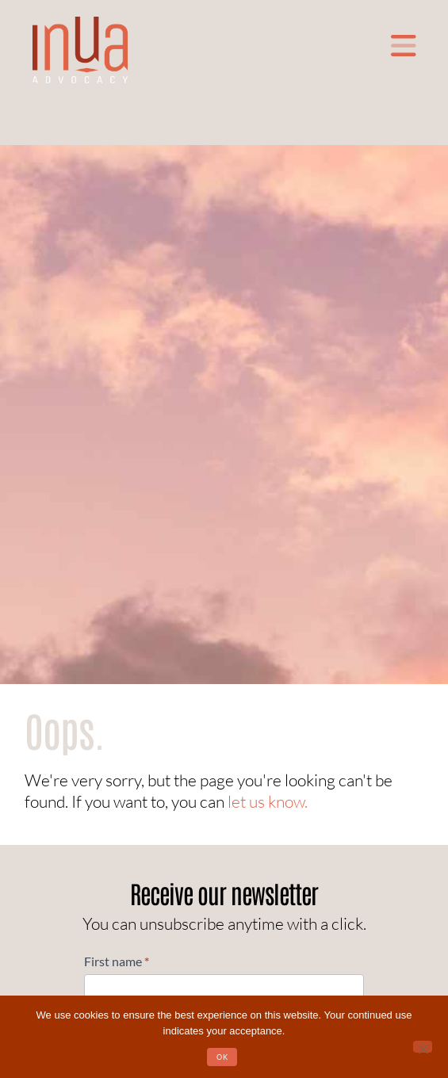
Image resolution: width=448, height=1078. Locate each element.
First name (116, 961)
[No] (422, 1047)
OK (222, 1057)
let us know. (268, 801)
